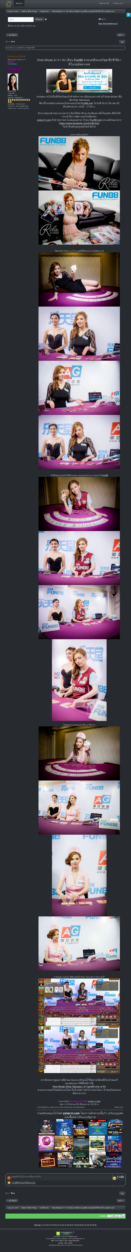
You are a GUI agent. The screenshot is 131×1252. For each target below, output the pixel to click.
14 (66, 1225)
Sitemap (37, 1225)
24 (90, 1225)
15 (68, 1225)
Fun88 (78, 60)
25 (93, 1225)
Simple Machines (73, 1240)
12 (61, 1225)
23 (88, 1225)
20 (80, 1225)
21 (83, 1225)
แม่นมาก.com (44, 120)
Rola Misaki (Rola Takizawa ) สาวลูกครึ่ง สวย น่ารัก (79, 1086)
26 (95, 1225)
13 (63, 1225)
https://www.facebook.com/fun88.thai (79, 123)
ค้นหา (39, 19)
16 (71, 1225)
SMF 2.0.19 (54, 1240)
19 (78, 1225)
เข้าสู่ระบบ (118, 3)
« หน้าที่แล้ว (12, 35)
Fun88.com (87, 103)
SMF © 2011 (64, 1240)
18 (75, 1225)
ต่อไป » (121, 35)
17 (73, 1225)
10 (56, 1225)
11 (58, 1225)
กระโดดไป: (103, 1216)
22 (85, 1225)
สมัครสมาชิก (104, 3)
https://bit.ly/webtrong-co (108, 24)
